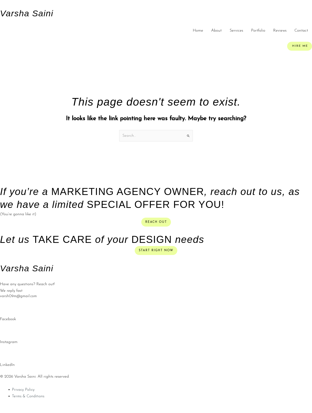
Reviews (280, 31)
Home (198, 31)
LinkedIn (7, 365)
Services (236, 31)
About (216, 31)
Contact (301, 31)
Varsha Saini (30, 12)
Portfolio (258, 31)
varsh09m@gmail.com (19, 297)
